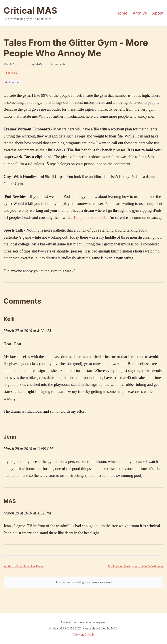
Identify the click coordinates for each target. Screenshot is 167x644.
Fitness (11, 73)
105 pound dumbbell (90, 217)
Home (121, 13)
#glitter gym (12, 82)
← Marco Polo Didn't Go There (23, 566)
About (157, 13)
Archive (140, 13)
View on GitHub (83, 634)
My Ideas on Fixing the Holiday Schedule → (135, 566)
